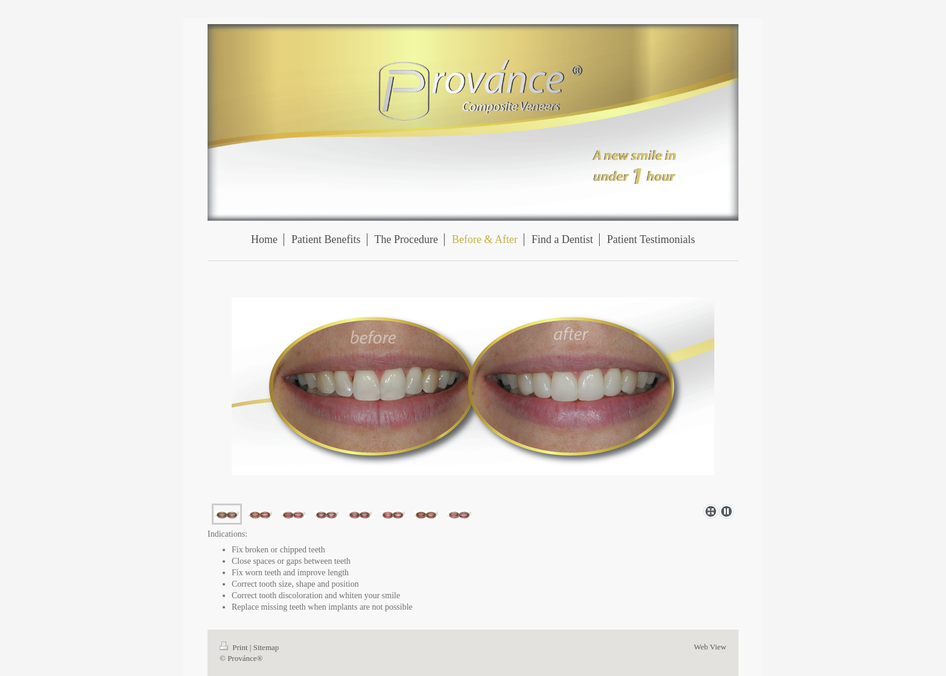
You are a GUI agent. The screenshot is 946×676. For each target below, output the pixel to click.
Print (235, 647)
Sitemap (266, 647)
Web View (710, 646)
